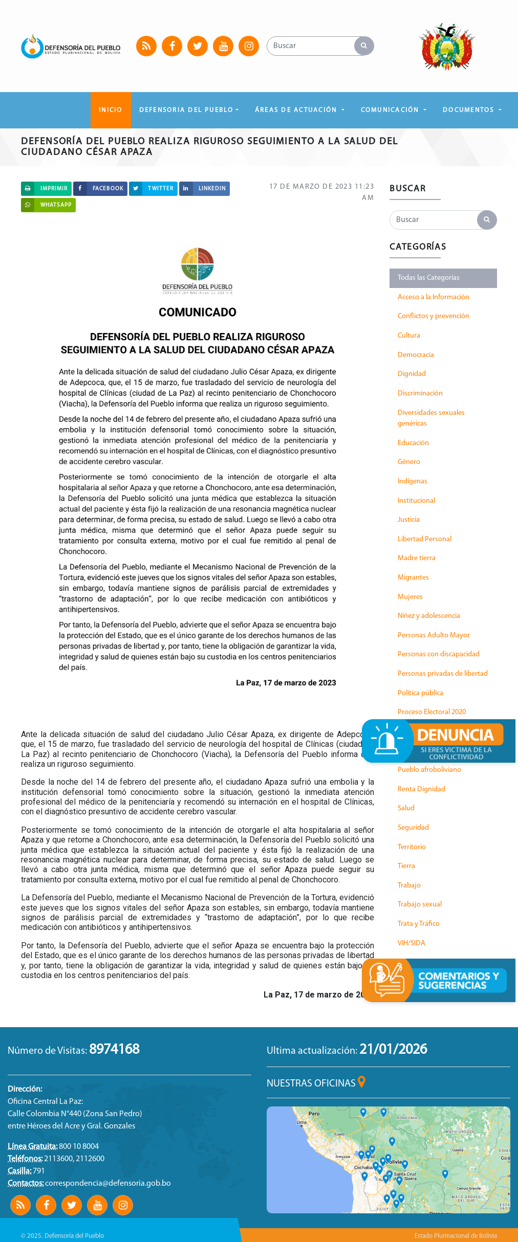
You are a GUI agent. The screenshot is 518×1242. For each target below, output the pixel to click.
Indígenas (412, 481)
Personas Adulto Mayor (434, 635)
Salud (406, 808)
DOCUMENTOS (470, 110)
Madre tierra (417, 558)
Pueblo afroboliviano (429, 770)
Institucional (416, 501)
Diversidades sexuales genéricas (431, 418)
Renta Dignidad (421, 789)
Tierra (406, 866)
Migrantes (413, 578)
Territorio (412, 847)
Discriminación (420, 393)
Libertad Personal (424, 539)
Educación (413, 443)
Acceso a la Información (433, 297)
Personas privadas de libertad (443, 674)
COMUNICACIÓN (391, 110)
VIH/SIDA (411, 943)
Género (409, 462)
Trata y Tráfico (419, 924)
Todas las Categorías (429, 278)
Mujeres (410, 597)
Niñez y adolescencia (429, 616)
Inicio (110, 110)
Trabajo (409, 886)
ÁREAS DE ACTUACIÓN (297, 110)
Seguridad (413, 828)
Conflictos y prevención (433, 316)
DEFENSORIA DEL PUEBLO (186, 110)
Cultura (409, 336)
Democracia (416, 355)
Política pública (420, 693)
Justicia (409, 520)
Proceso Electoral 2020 (432, 712)
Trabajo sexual (420, 904)
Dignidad (412, 374)
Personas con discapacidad (439, 654)
